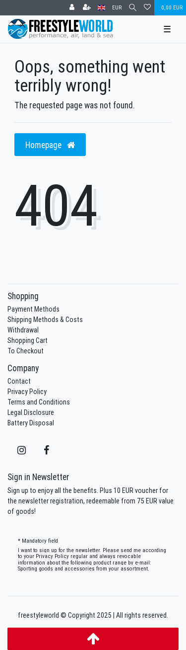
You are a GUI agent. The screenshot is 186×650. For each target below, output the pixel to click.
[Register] (86, 7)
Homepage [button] (50, 145)
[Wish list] (147, 7)
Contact (19, 381)
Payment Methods (33, 309)
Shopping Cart (27, 340)
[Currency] (117, 7)
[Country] (101, 7)
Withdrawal (23, 329)
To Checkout (25, 350)
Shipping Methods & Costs (45, 319)
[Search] (132, 7)
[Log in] (72, 7)
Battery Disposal (30, 422)
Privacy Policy (27, 391)
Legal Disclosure (30, 412)
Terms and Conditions (38, 402)
